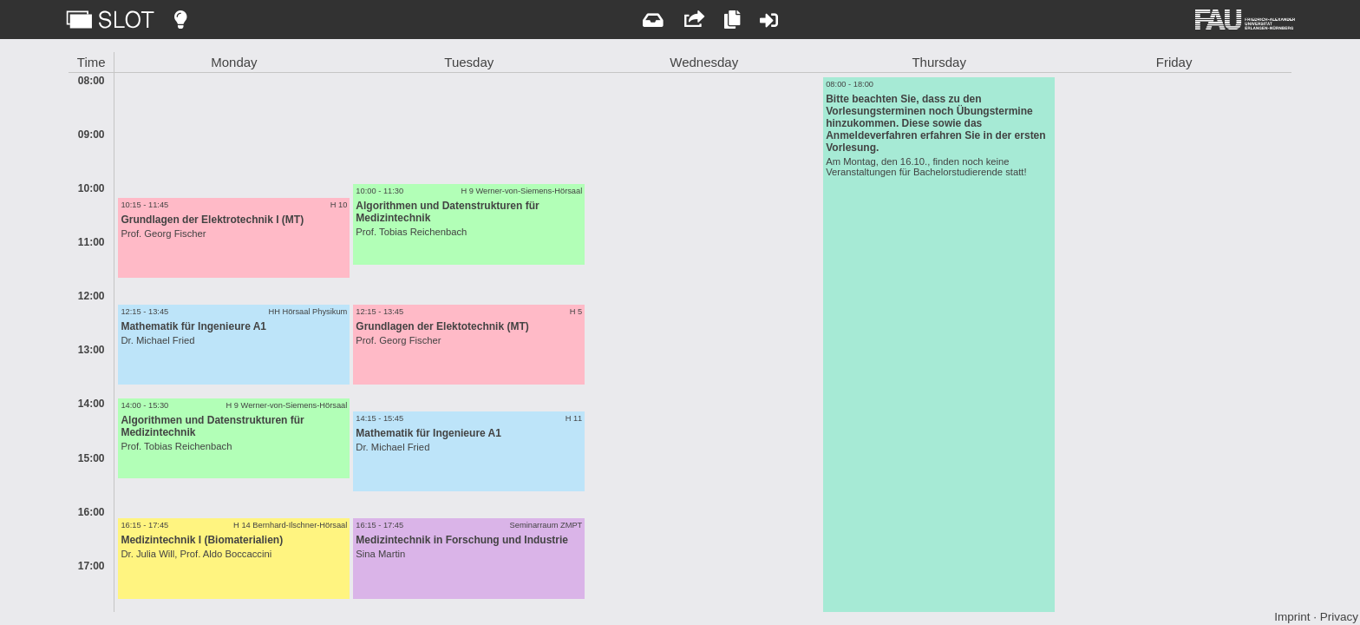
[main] (680, 332)
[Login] (768, 19)
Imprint (1292, 616)
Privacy (1339, 616)
